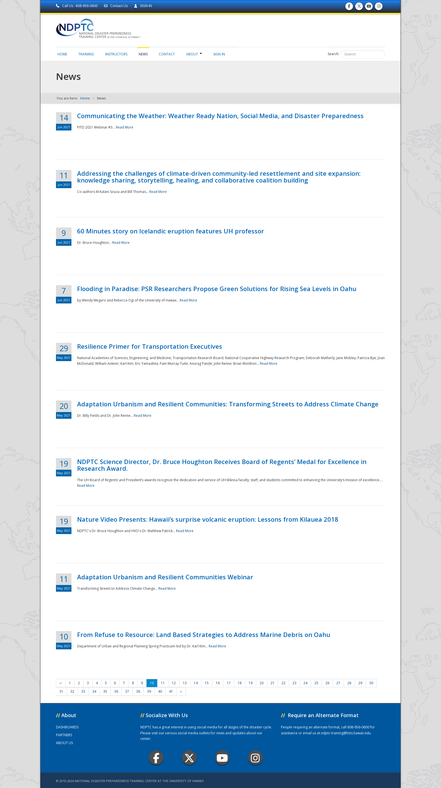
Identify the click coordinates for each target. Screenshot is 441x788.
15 (207, 683)
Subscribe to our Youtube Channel (369, 7)
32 (72, 691)
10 (152, 683)
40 (160, 691)
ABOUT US (64, 742)
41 (171, 691)
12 (174, 683)
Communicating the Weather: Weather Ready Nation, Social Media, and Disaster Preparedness (220, 115)
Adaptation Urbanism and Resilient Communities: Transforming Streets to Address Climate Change (228, 404)
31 (61, 691)
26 (327, 683)
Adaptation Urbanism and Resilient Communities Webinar (165, 577)
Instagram (255, 758)
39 (149, 691)
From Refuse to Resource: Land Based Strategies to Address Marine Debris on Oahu (203, 634)
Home (62, 54)
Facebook (156, 758)
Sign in (219, 54)
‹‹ (61, 683)
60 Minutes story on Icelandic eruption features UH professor (170, 231)
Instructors (116, 54)
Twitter (189, 758)
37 (127, 691)
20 (262, 683)
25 (316, 683)
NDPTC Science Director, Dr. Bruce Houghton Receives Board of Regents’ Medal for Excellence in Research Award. (221, 464)
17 (229, 683)
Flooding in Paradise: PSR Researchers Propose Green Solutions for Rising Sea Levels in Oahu (216, 288)
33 (83, 691)
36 (116, 691)
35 (105, 691)
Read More (124, 127)
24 (305, 683)
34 (94, 691)
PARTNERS (64, 735)
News (143, 54)
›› (181, 691)
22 (283, 683)
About (194, 54)
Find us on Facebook (349, 7)
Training (86, 54)
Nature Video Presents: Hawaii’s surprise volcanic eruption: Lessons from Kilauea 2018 (207, 519)
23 (294, 683)
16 (218, 683)
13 (185, 683)
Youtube (222, 758)
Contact (167, 54)
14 (196, 683)
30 (371, 683)
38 (138, 691)
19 (251, 683)
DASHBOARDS (67, 727)
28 (349, 683)
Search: (333, 53)
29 (360, 683)
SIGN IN (143, 5)
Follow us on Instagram (379, 7)
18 (240, 683)
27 (338, 683)
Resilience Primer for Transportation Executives (149, 346)
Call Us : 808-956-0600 (77, 5)
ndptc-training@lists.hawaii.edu (346, 733)
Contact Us (116, 5)
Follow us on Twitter (359, 7)
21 (272, 683)
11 (163, 683)
